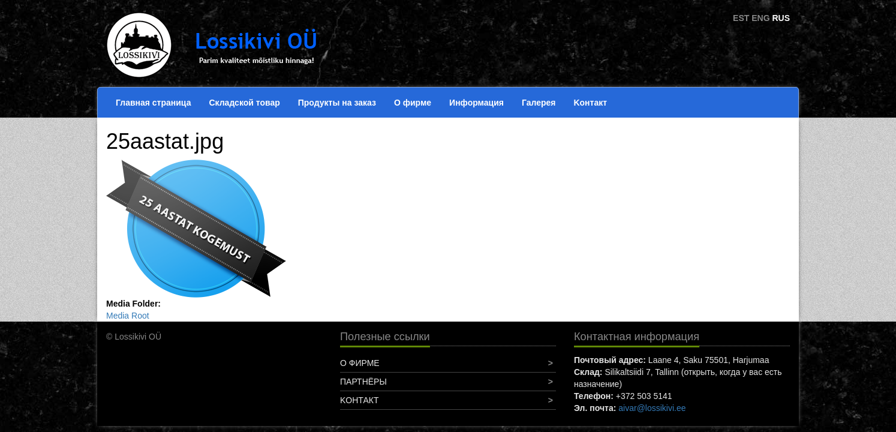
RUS (781, 18)
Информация (476, 102)
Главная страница (153, 102)
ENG (760, 18)
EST (741, 18)
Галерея (539, 102)
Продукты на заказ (337, 102)
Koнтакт (590, 102)
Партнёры (363, 381)
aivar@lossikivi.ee (651, 408)
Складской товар (244, 102)
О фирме (412, 102)
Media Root (127, 315)
